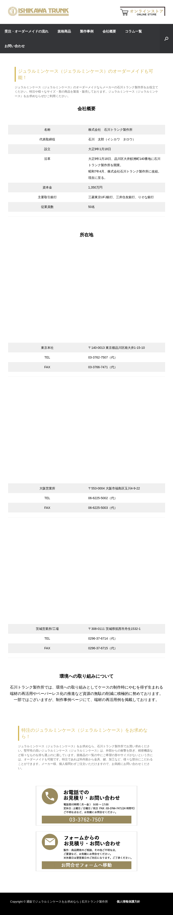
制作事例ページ (69, 700)
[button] (166, 38)
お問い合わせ (15, 46)
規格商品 (64, 31)
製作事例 (86, 31)
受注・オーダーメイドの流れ (26, 31)
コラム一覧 (133, 31)
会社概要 (109, 31)
